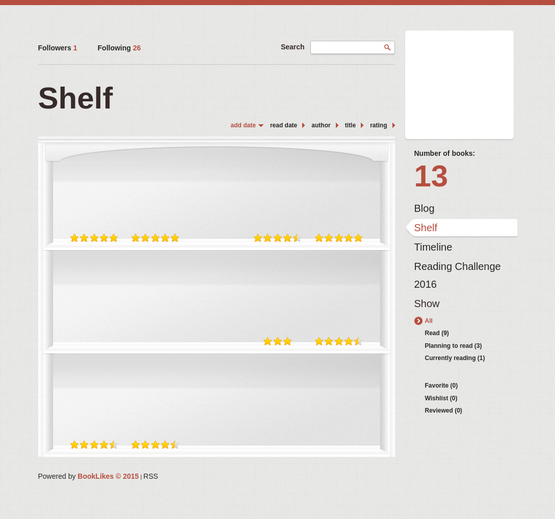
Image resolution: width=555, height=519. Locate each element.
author (320, 125)
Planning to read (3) (453, 345)
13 (431, 176)
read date (283, 125)
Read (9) (437, 333)
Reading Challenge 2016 (457, 269)
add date (243, 125)
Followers (57, 48)
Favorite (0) (441, 385)
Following (119, 48)
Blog (424, 208)
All (429, 320)
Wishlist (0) (441, 398)
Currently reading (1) (455, 358)
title (350, 125)
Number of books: (444, 153)
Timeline (433, 247)
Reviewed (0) (443, 410)
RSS (150, 476)
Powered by (88, 476)
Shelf (426, 227)
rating (378, 125)
